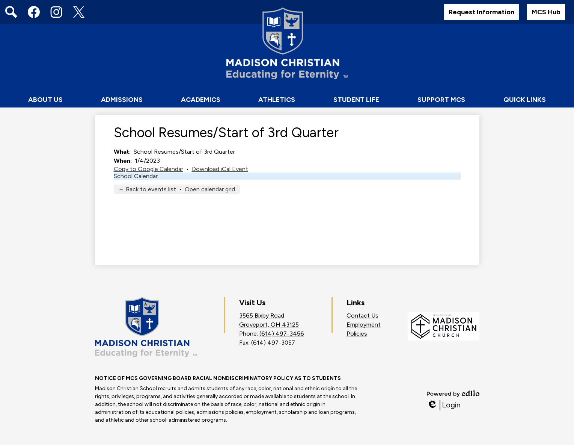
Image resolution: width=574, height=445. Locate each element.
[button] (45, 100)
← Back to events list (147, 189)
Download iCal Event (220, 169)
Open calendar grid (210, 189)
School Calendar (136, 176)
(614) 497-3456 (281, 333)
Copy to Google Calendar (148, 169)
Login (444, 405)
